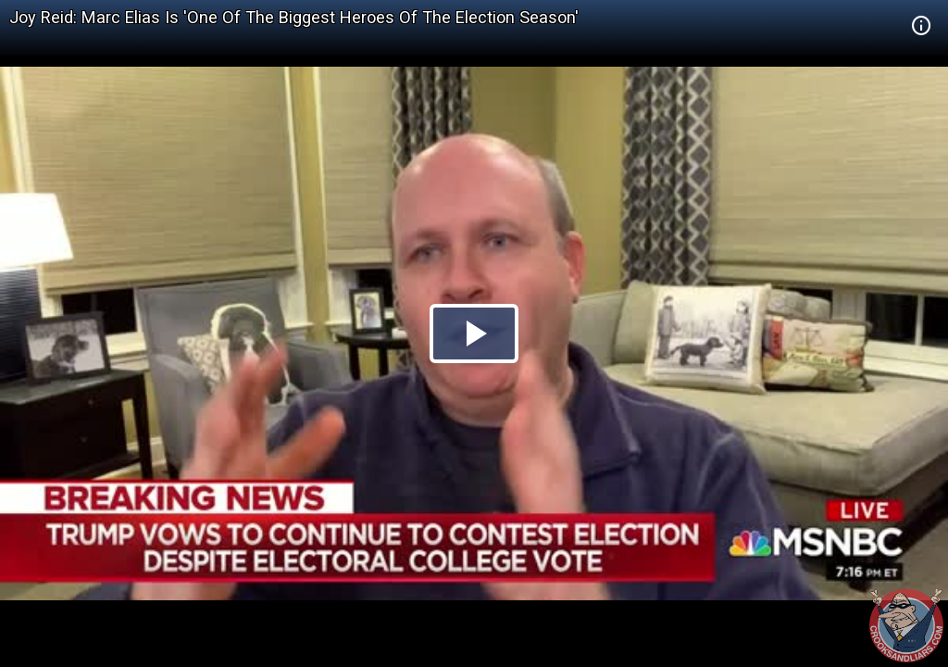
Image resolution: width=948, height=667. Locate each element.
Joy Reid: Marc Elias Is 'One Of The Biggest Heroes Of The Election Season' (294, 17)
